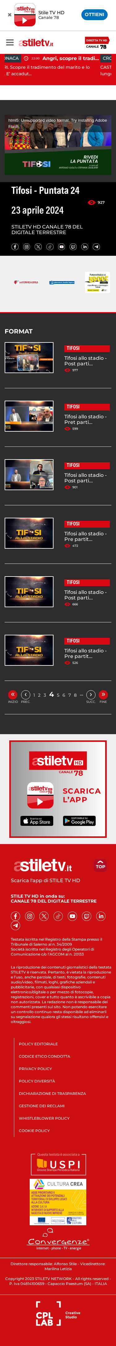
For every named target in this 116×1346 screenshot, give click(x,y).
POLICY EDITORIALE (38, 1044)
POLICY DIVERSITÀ (37, 1081)
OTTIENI (94, 14)
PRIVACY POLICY (35, 1068)
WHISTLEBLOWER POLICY (44, 1118)
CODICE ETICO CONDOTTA (44, 1056)
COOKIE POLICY (34, 1130)
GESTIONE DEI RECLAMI (42, 1106)
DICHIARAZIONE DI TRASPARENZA (52, 1093)
